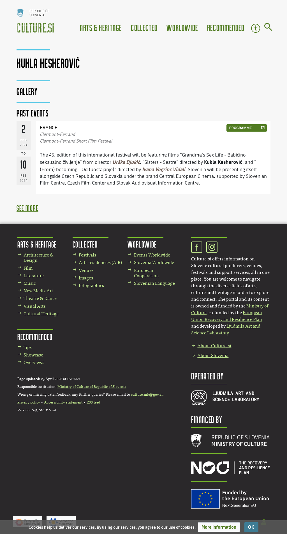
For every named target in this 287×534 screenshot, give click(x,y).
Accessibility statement (63, 402)
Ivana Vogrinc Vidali (163, 169)
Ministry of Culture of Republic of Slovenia (91, 386)
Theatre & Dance (40, 298)
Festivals (87, 255)
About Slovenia (212, 355)
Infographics (91, 285)
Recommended (226, 27)
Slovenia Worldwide (154, 262)
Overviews (34, 362)
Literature (34, 275)
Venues (86, 270)
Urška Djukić (126, 161)
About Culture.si (214, 345)
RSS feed (93, 402)
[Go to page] (268, 28)
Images (86, 278)
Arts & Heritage (101, 27)
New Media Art (38, 290)
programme (240, 128)
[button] (219, 527)
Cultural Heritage (41, 313)
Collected (144, 27)
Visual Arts (35, 306)
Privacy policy (28, 402)
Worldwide (182, 27)
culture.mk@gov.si (147, 394)
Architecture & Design (39, 257)
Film (28, 268)
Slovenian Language (154, 283)
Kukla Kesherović (223, 161)
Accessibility (255, 28)
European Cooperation (146, 273)
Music (30, 283)
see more (27, 208)
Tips (28, 347)
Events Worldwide (152, 255)
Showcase (33, 355)
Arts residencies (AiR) (100, 262)
